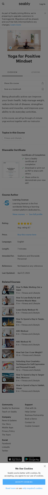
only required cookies (32, 488)
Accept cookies (24, 482)
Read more (11, 488)
